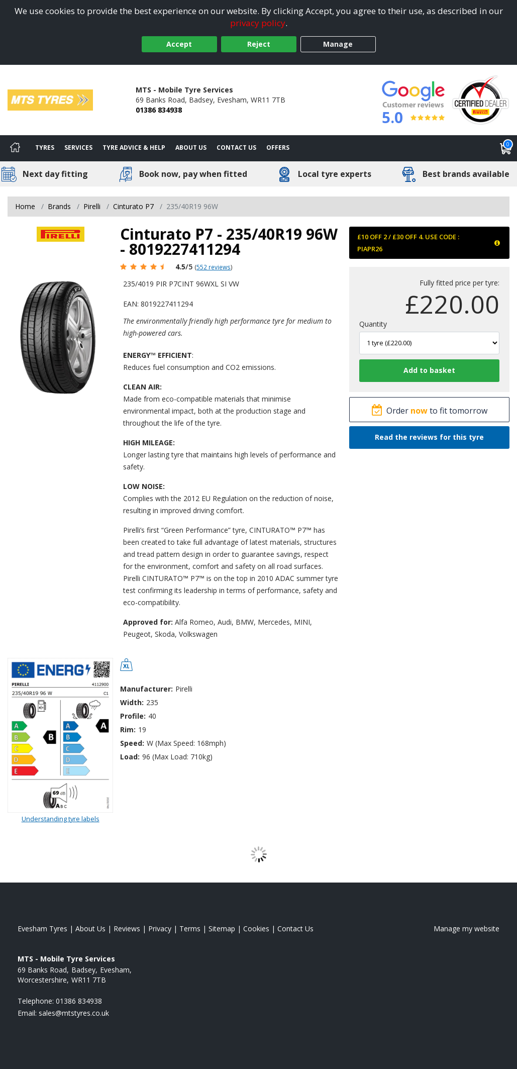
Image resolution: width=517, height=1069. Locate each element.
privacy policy (257, 23)
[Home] (15, 148)
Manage (338, 44)
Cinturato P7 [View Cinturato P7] (133, 206)
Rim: (128, 729)
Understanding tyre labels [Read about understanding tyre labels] (60, 818)
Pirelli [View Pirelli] (91, 206)
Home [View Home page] (25, 206)
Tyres (44, 147)
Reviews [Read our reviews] (127, 928)
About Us (190, 147)
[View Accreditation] (480, 99)
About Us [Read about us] (90, 928)
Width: (132, 702)
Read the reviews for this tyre (429, 437)
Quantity (373, 324)
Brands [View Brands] (59, 206)
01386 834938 (159, 110)
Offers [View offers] (277, 147)
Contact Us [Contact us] (236, 147)
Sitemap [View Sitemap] (222, 928)
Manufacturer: (146, 689)
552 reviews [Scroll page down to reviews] (213, 267)
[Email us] (74, 1013)
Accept (179, 44)
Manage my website (466, 928)
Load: (130, 756)
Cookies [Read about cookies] (256, 928)
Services (78, 147)
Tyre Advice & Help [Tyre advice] (133, 147)
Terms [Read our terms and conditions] (189, 928)
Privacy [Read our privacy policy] (159, 928)
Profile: (133, 716)
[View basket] (506, 148)
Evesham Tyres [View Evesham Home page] (42, 928)
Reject (258, 44)
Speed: (132, 743)
